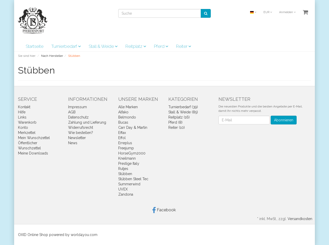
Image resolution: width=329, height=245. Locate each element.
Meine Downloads (33, 153)
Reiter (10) (176, 127)
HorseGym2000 (131, 153)
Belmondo (127, 117)
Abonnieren (283, 120)
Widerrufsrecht (80, 127)
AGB (72, 112)
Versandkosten (300, 219)
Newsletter (77, 138)
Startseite (34, 46)
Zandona (125, 194)
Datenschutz (78, 117)
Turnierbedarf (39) (183, 107)
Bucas (123, 122)
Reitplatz (135, 46)
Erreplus (125, 143)
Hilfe (21, 112)
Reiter (183, 46)
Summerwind (129, 184)
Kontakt (24, 107)
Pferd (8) (175, 122)
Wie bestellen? (80, 133)
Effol (122, 138)
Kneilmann (127, 158)
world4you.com (84, 235)
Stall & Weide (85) (183, 112)
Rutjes (123, 169)
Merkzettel (26, 133)
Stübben (125, 174)
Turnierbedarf (66, 46)
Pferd (161, 46)
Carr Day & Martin (132, 127)
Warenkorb (27, 122)
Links (22, 117)
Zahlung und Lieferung (87, 122)
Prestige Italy (128, 163)
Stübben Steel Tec (133, 179)
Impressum (77, 107)
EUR (267, 12)
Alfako (123, 112)
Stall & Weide (103, 46)
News (72, 143)
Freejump (126, 148)
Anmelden (287, 12)
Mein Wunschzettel (34, 138)
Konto (23, 127)
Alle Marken (128, 107)
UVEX (123, 189)
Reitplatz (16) (179, 117)
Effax (122, 133)
